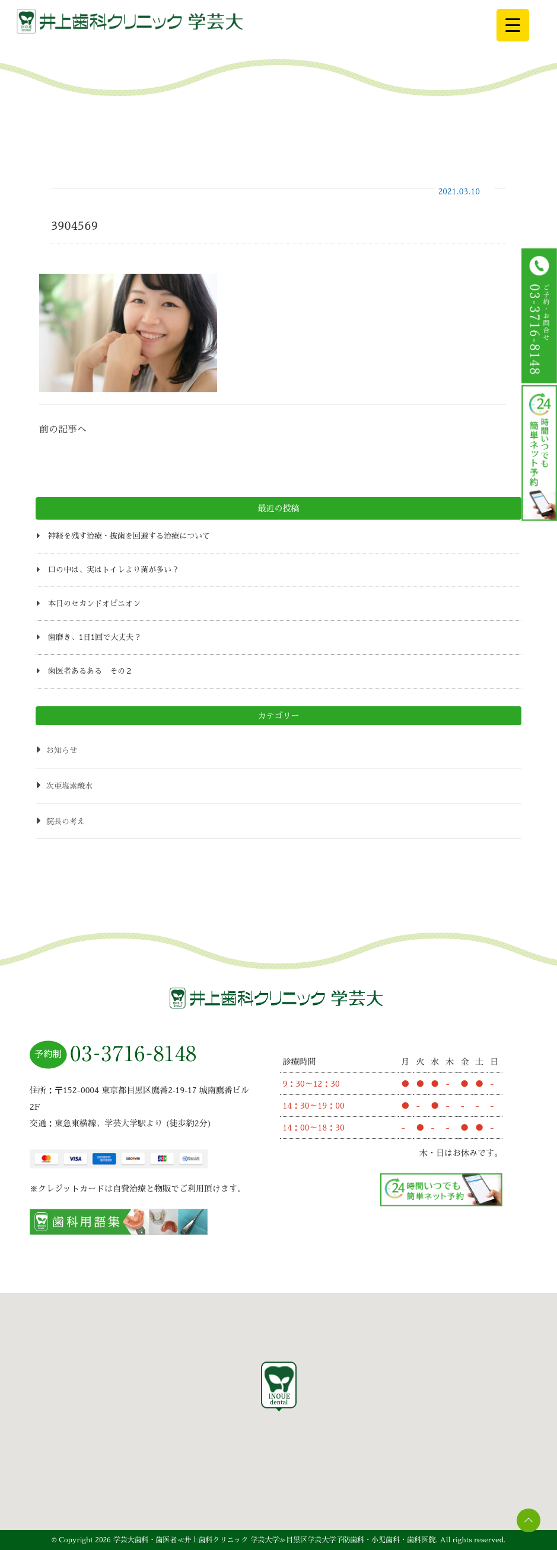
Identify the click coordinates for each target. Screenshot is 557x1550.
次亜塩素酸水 (69, 786)
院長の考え (65, 821)
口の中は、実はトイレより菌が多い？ (113, 570)
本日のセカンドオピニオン (94, 603)
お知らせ (61, 750)
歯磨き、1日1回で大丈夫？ (94, 637)
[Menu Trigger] (512, 25)
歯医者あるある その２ (90, 671)
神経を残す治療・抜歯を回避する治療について (129, 536)
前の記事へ (63, 429)
